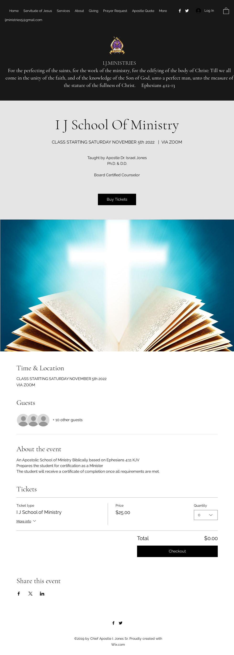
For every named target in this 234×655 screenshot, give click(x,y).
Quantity (200, 505)
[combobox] (206, 515)
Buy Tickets (117, 199)
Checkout (177, 551)
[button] (226, 10)
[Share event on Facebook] (18, 594)
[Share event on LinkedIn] (42, 594)
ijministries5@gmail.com (23, 20)
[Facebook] (179, 10)
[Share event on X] (30, 594)
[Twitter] (187, 10)
